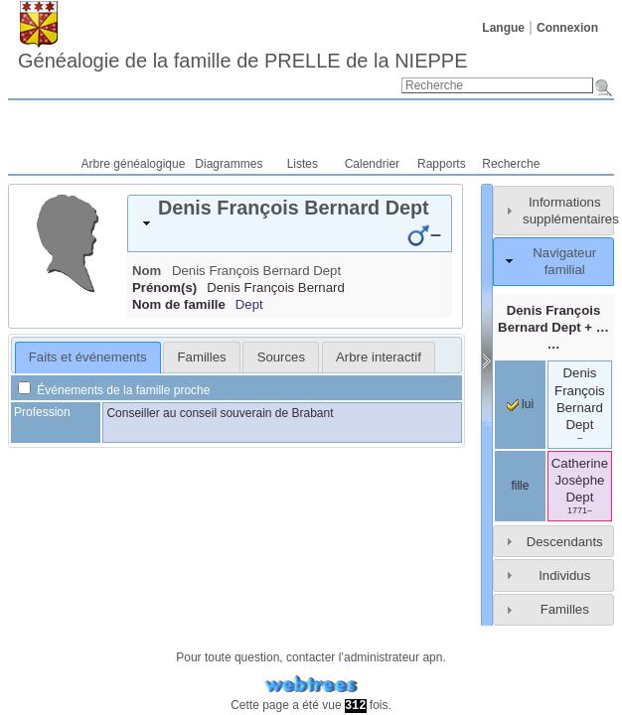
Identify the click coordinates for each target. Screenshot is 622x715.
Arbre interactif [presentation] (378, 357)
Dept (249, 304)
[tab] (289, 223)
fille (520, 486)
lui (520, 404)
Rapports (441, 164)
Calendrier (372, 164)
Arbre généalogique (133, 164)
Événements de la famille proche (114, 390)
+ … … (553, 327)
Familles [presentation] (202, 357)
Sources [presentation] (281, 357)
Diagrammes (228, 164)
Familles (565, 609)
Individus (564, 575)
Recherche (511, 164)
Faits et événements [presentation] (88, 357)
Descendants (565, 541)
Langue (503, 28)
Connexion (567, 28)
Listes (302, 164)
